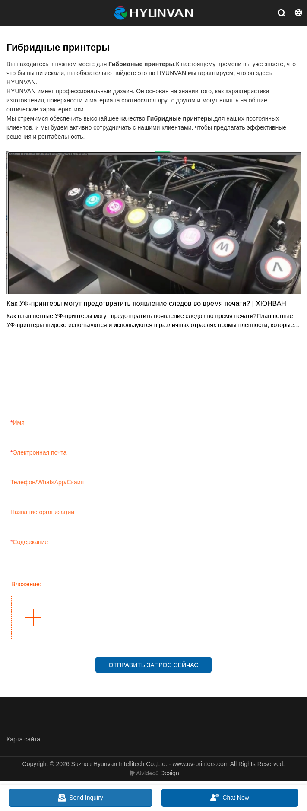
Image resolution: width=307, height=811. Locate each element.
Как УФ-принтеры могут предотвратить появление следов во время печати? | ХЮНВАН (146, 303)
